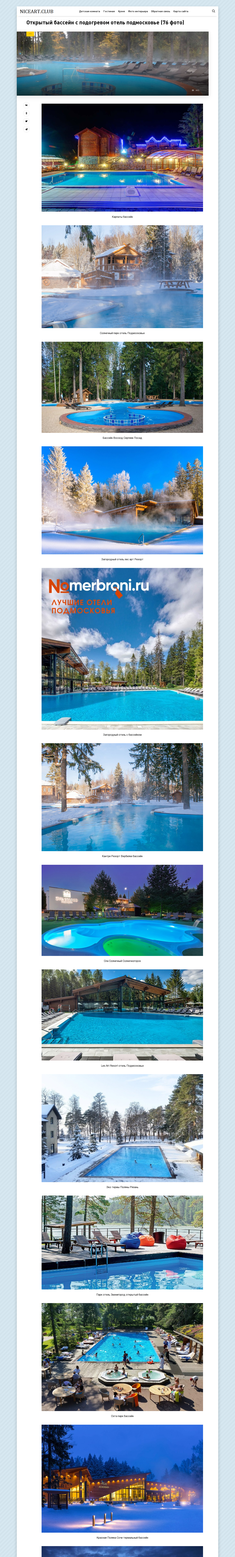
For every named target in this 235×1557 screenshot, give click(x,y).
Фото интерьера (138, 11)
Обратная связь (160, 11)
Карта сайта (180, 11)
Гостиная (109, 11)
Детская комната (89, 11)
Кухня (121, 11)
